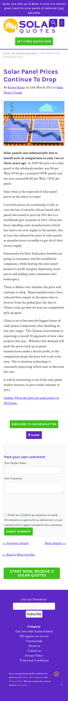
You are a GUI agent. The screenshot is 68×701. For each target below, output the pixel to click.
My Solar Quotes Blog (24, 53)
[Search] (53, 22)
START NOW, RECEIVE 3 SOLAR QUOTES (32, 573)
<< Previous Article (15, 543)
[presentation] (31, 509)
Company (34, 626)
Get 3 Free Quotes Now (34, 41)
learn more (22, 685)
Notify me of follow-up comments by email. (33, 515)
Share (34, 435)
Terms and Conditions (34, 660)
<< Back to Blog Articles (18, 554)
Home (6, 53)
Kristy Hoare (16, 87)
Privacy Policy (34, 655)
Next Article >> (55, 543)
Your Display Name (15, 463)
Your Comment (13, 478)
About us (34, 646)
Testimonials (34, 641)
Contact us (34, 651)
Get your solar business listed (34, 631)
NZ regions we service (34, 636)
